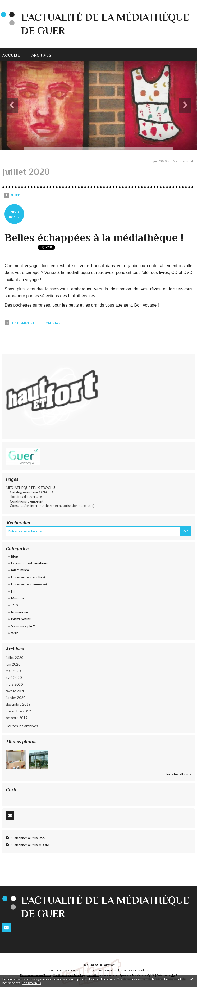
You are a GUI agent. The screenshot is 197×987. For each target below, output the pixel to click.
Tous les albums (178, 774)
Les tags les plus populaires (134, 969)
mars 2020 (14, 684)
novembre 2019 (18, 711)
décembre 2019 (18, 704)
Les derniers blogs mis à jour (64, 969)
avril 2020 (14, 677)
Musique (17, 598)
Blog (14, 556)
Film (14, 591)
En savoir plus (31, 983)
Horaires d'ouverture (26, 497)
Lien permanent (20, 323)
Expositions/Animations (29, 563)
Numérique (19, 612)
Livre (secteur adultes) (28, 577)
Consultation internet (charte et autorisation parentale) (52, 506)
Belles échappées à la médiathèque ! (94, 237)
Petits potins (21, 619)
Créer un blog (90, 964)
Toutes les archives (22, 726)
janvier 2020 (15, 698)
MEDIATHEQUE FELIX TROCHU (30, 488)
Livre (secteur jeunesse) (29, 584)
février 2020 (15, 691)
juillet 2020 (14, 658)
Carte (11, 789)
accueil (11, 55)
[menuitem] (14, 54)
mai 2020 (13, 671)
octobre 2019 (17, 718)
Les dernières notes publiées (99, 969)
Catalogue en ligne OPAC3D (31, 492)
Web (15, 633)
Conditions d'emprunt (26, 501)
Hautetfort (109, 964)
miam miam (20, 570)
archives (41, 55)
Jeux (14, 605)
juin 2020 (13, 664)
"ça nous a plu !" (23, 626)
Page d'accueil (182, 161)
